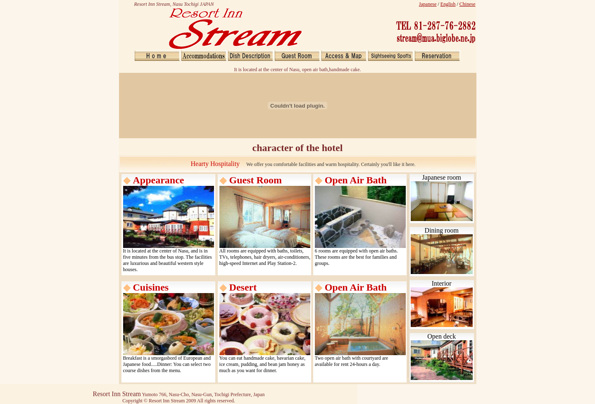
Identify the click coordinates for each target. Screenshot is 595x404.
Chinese (467, 4)
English (448, 4)
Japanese (428, 4)
